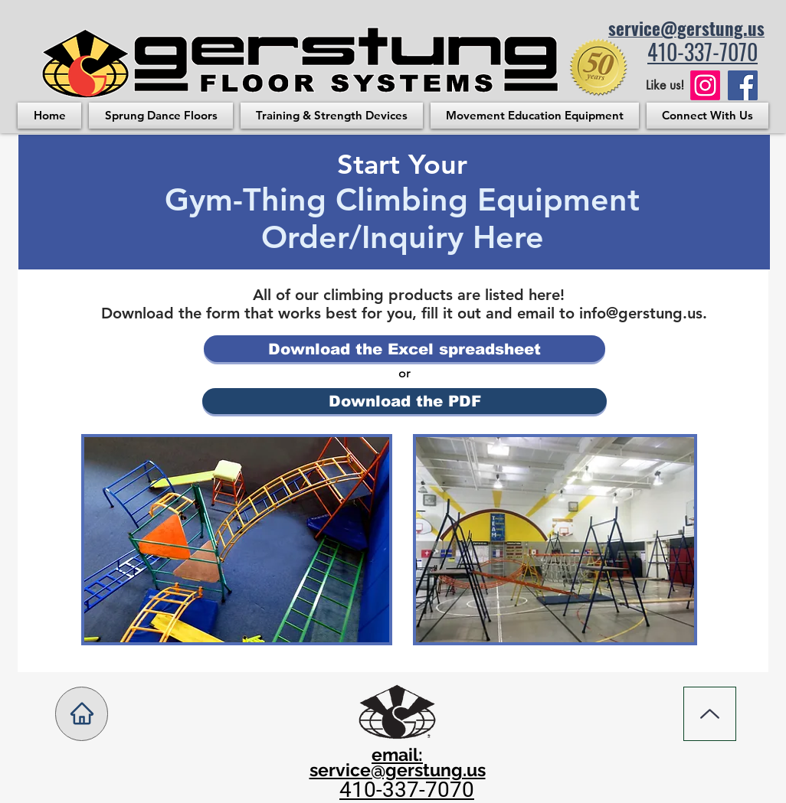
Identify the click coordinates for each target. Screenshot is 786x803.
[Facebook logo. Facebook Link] (743, 85)
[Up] (709, 714)
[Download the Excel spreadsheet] (404, 348)
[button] (161, 116)
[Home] (81, 714)
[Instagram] (705, 85)
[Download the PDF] (404, 401)
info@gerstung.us (640, 313)
